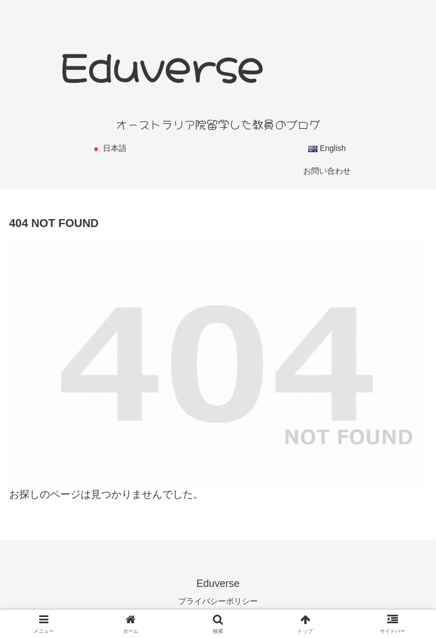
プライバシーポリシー (218, 601)
